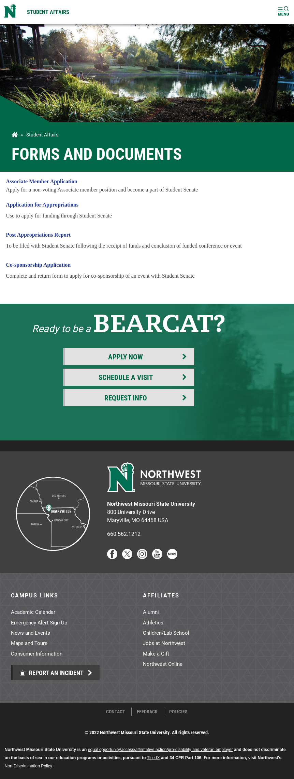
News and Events (30, 632)
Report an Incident (51, 673)
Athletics (153, 622)
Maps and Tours (29, 642)
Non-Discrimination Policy (28, 766)
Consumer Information (36, 653)
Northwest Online (162, 663)
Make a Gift (156, 653)
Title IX (153, 757)
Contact (115, 712)
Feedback (147, 712)
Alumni (151, 611)
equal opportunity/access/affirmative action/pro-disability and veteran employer (160, 749)
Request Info (125, 397)
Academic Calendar (33, 611)
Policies (178, 712)
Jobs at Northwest (164, 642)
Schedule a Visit (126, 377)
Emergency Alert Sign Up (39, 622)
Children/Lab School (166, 632)
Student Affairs (48, 11)
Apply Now (125, 356)
